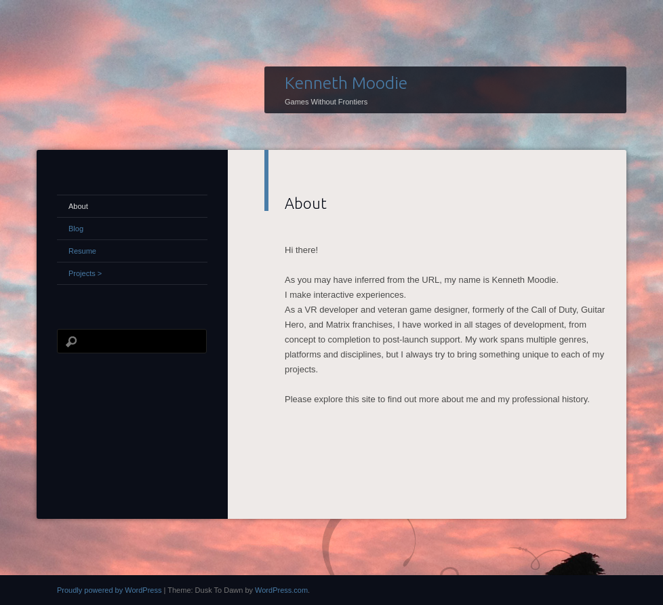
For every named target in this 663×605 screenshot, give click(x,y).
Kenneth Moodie (346, 82)
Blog (75, 229)
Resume (82, 251)
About (78, 206)
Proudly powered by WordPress (109, 590)
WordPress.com (281, 590)
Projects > (85, 273)
